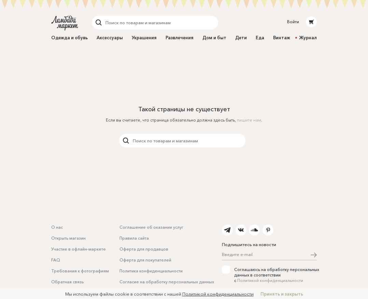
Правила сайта (134, 238)
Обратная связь (67, 281)
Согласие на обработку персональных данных (166, 281)
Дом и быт (214, 37)
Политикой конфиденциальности (270, 280)
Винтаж (281, 37)
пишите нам (249, 120)
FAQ (55, 259)
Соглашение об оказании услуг (151, 227)
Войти (293, 21)
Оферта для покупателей (145, 259)
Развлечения (180, 37)
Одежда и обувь (69, 37)
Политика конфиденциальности (151, 270)
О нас (57, 227)
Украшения (144, 37)
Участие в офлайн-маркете (78, 249)
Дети (241, 37)
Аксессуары (110, 37)
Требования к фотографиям (80, 270)
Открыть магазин (68, 238)
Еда (260, 37)
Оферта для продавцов (143, 249)
